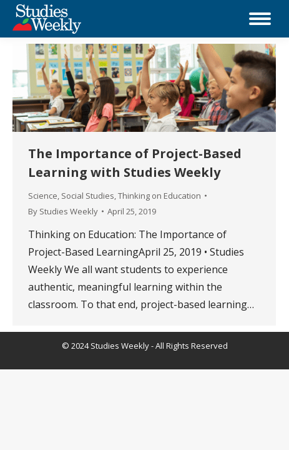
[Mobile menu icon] (260, 18)
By (63, 211)
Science (42, 195)
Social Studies (87, 195)
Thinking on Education (159, 195)
